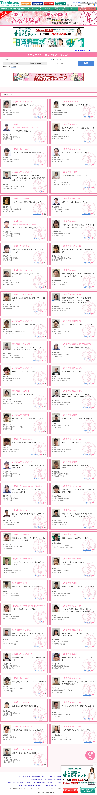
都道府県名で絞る (36, 63)
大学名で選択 (13, 63)
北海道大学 (9, 66)
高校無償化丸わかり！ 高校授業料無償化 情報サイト (47, 779)
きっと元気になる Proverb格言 (44, 782)
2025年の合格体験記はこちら (82, 50)
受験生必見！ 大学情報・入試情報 (19, 782)
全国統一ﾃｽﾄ (74, 2)
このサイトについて (39, 788)
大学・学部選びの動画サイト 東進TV (31, 785)
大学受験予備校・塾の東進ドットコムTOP (20, 788)
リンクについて (52, 788)
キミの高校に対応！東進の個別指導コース (32, 776)
